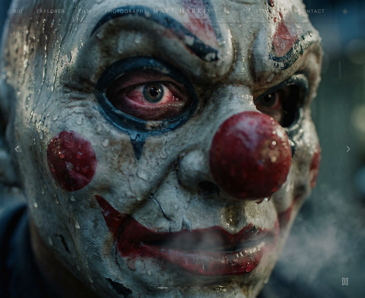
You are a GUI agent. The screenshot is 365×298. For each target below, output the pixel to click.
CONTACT (311, 11)
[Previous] (16, 149)
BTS (261, 11)
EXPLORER (50, 11)
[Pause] (345, 281)
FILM (85, 11)
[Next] (348, 149)
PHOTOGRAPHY (126, 11)
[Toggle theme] (345, 11)
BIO (18, 11)
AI (282, 11)
